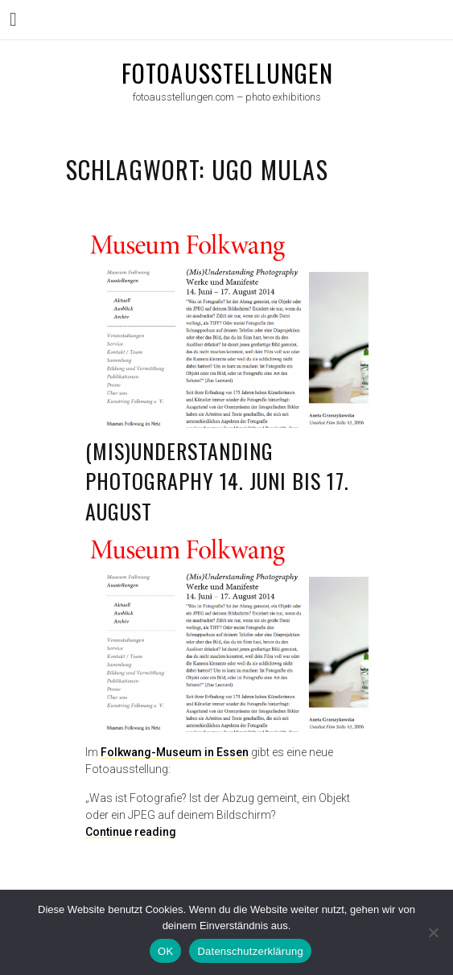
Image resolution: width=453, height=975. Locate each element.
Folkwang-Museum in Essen (175, 752)
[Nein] (433, 932)
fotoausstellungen (227, 73)
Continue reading (130, 831)
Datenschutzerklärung (250, 951)
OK (165, 951)
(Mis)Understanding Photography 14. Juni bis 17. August (217, 481)
